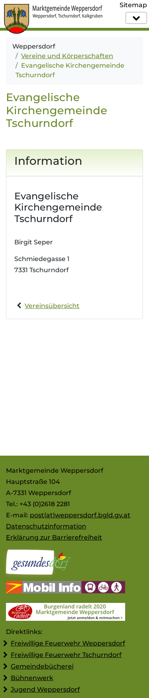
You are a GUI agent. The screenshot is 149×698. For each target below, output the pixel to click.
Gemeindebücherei (42, 666)
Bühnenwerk (32, 678)
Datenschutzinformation (46, 526)
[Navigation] (136, 18)
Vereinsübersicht (52, 306)
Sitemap (133, 5)
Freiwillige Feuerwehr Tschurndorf (66, 655)
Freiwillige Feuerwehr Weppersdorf (68, 643)
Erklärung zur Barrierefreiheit (54, 537)
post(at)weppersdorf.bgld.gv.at (80, 515)
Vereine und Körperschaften (67, 56)
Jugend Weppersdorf (45, 689)
